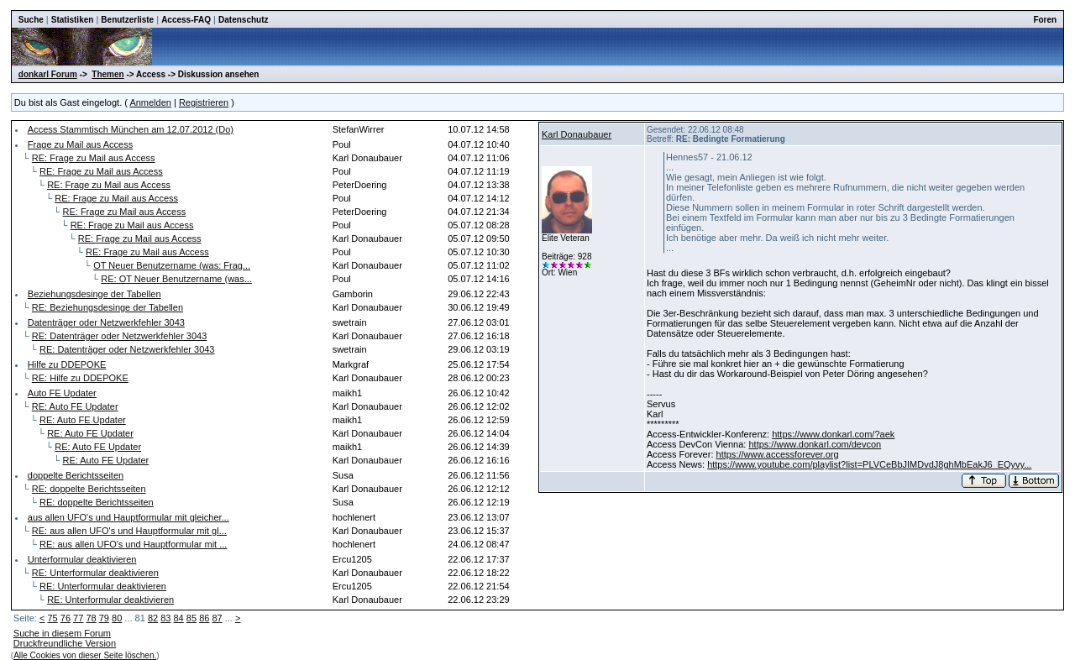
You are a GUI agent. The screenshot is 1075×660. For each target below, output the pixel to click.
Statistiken (72, 19)
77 (78, 618)
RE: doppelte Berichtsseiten (89, 489)
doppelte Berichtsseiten (75, 475)
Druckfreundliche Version (64, 643)
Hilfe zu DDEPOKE (67, 364)
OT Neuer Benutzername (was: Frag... (171, 265)
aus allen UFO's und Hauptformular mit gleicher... (128, 517)
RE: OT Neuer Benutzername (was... (176, 279)
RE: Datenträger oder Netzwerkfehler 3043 (119, 336)
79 (104, 618)
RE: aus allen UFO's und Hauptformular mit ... (133, 544)
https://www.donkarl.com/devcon (814, 444)
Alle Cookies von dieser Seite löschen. (84, 655)
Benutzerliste (127, 19)
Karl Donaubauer (576, 134)
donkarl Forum (47, 74)
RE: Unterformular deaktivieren (95, 573)
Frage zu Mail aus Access (80, 144)
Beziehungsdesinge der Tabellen (94, 294)
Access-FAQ (186, 19)
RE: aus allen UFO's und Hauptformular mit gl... (129, 531)
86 (204, 618)
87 (217, 618)
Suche (31, 19)
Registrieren (203, 102)
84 (179, 618)
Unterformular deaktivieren (82, 559)
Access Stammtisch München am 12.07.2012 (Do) (130, 129)
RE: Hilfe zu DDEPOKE (80, 378)
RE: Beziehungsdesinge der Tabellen (107, 307)
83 (165, 618)
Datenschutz (243, 19)
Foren (1045, 19)
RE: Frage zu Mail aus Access (93, 158)
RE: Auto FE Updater (75, 406)
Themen (107, 74)
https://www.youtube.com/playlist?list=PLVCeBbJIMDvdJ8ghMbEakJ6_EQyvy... (869, 464)
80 (117, 618)
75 (52, 618)
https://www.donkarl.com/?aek (833, 434)
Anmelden (150, 102)
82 (153, 618)
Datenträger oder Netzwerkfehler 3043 (106, 322)
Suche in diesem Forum (62, 633)
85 (191, 618)
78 (91, 618)
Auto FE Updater (62, 393)
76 (65, 618)
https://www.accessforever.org (777, 454)
